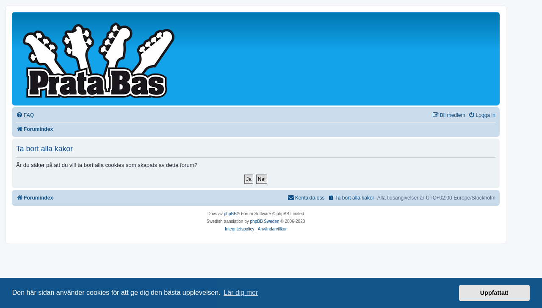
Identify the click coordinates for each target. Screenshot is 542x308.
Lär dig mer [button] (241, 292)
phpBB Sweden (264, 221)
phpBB (230, 213)
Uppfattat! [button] (494, 292)
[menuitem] (25, 115)
